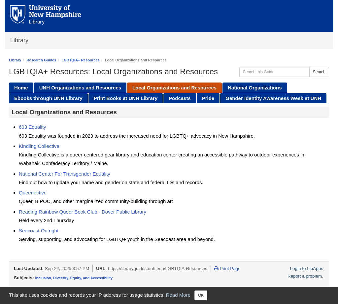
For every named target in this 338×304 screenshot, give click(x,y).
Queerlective (33, 192)
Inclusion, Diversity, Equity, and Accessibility (74, 278)
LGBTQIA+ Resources (80, 60)
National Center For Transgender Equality (64, 174)
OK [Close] (201, 295)
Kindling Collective (39, 146)
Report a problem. (305, 276)
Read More (178, 295)
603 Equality (32, 127)
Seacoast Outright (38, 230)
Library (19, 40)
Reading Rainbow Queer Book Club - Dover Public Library (82, 212)
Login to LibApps (306, 268)
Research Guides (41, 60)
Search (319, 72)
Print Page (227, 268)
